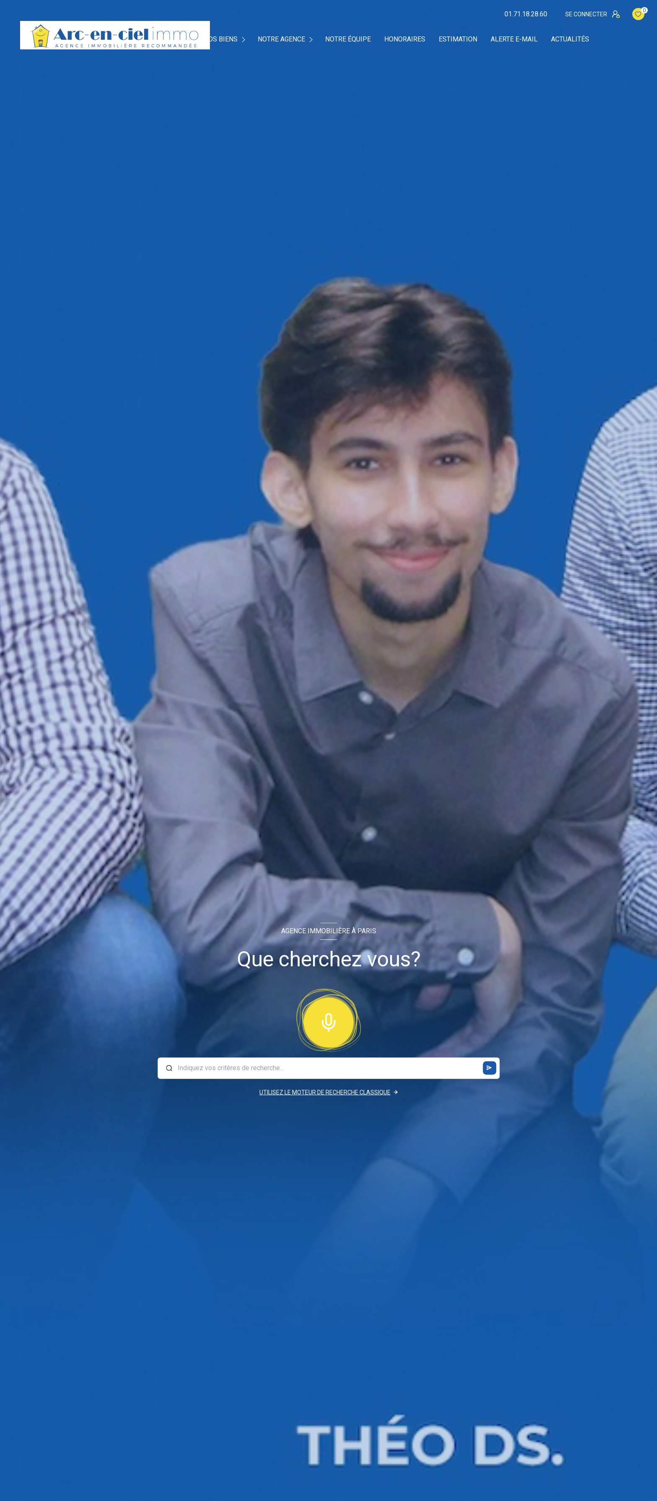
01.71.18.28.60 (525, 14)
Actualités (570, 39)
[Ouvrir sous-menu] (245, 39)
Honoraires (404, 39)
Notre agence (281, 39)
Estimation (458, 39)
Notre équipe (348, 39)
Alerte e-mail (514, 39)
